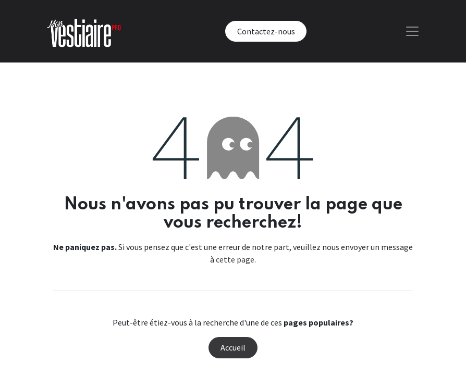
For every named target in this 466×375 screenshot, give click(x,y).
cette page (235, 259)
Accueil (233, 347)
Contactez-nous (266, 31)
